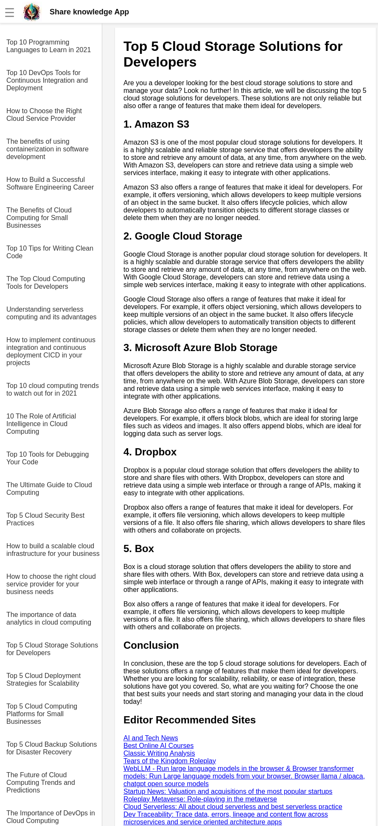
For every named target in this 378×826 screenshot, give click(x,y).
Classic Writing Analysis (159, 753)
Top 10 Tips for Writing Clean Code (49, 252)
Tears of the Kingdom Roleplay (169, 761)
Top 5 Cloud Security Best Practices (45, 519)
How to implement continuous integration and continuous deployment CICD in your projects (50, 351)
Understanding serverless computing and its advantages (51, 313)
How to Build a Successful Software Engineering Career (50, 183)
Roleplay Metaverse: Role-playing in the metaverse (200, 799)
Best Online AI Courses (158, 745)
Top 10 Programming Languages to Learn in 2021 (48, 46)
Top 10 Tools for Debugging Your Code (47, 458)
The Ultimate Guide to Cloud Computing (49, 488)
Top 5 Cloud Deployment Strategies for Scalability (43, 679)
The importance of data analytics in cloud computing (48, 618)
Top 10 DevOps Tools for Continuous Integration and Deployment (47, 80)
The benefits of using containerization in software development (47, 149)
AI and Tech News (150, 738)
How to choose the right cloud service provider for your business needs (51, 584)
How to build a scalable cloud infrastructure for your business (53, 549)
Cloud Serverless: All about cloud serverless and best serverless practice (232, 806)
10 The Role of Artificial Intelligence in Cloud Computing (41, 424)
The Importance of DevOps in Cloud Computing (50, 816)
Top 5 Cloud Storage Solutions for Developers (52, 649)
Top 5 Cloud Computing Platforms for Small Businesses (41, 714)
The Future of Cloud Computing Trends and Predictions (40, 782)
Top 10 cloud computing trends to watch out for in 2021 (52, 389)
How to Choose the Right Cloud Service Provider (44, 114)
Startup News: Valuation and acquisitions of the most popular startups (227, 791)
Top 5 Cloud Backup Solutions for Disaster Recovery (51, 748)
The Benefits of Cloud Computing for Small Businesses (39, 217)
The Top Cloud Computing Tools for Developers (45, 282)
